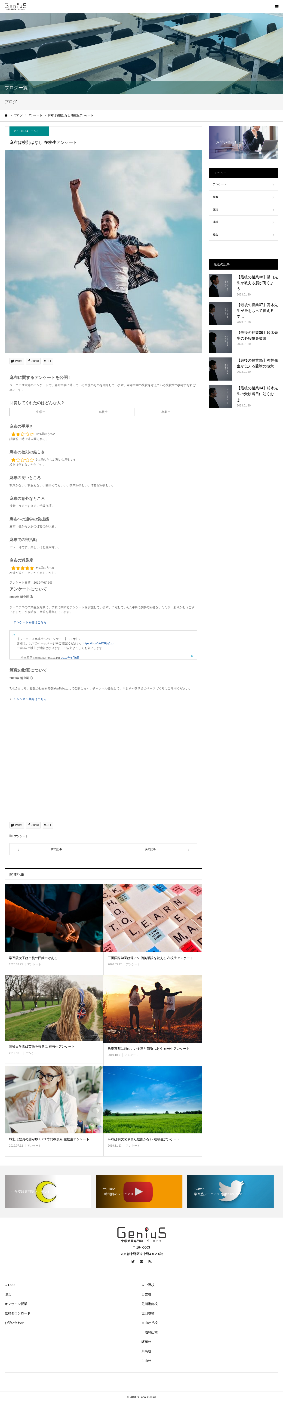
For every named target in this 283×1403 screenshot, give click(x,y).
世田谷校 (148, 1313)
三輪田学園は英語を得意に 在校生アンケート (42, 1046)
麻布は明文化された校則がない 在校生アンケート (144, 1139)
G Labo (10, 1285)
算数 (215, 197)
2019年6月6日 (70, 657)
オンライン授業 (16, 1304)
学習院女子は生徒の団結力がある (33, 958)
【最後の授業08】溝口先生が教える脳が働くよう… (257, 283)
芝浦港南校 (150, 1304)
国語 (215, 209)
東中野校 (148, 1285)
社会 (215, 234)
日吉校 (146, 1294)
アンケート (38, 131)
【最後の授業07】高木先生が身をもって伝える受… (257, 311)
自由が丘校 (150, 1323)
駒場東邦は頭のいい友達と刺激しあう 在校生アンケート (149, 1048)
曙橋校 (146, 1342)
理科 (215, 222)
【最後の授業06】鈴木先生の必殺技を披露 (257, 336)
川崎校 (146, 1351)
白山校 (146, 1361)
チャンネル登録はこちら (29, 699)
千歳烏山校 (150, 1332)
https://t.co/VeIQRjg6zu (98, 643)
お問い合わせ (14, 1323)
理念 (8, 1294)
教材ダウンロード (18, 1313)
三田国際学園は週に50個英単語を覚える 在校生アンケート (150, 958)
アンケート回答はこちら (29, 622)
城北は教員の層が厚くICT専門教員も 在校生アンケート (49, 1139)
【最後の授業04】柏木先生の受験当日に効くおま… (257, 394)
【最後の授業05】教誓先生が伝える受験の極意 (257, 363)
